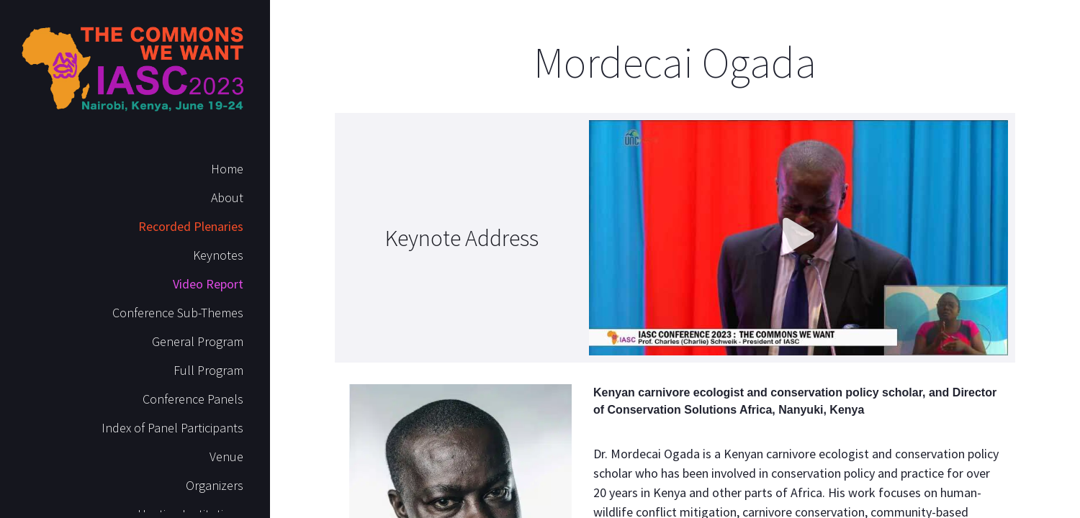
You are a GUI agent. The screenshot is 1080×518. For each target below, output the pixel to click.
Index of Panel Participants (172, 427)
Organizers (214, 485)
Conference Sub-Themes (177, 312)
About (227, 197)
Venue (226, 456)
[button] (798, 237)
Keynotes (218, 255)
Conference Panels (193, 399)
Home (227, 168)
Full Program (208, 370)
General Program (197, 341)
